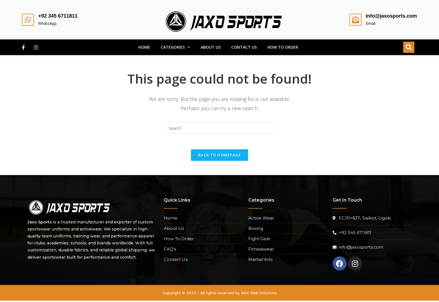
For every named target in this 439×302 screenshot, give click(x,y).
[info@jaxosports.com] (355, 20)
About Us (211, 47)
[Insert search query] (219, 128)
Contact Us (244, 47)
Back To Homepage (219, 156)
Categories (175, 47)
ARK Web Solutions (258, 294)
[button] (408, 47)
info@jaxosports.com (391, 16)
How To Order (282, 47)
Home (144, 47)
